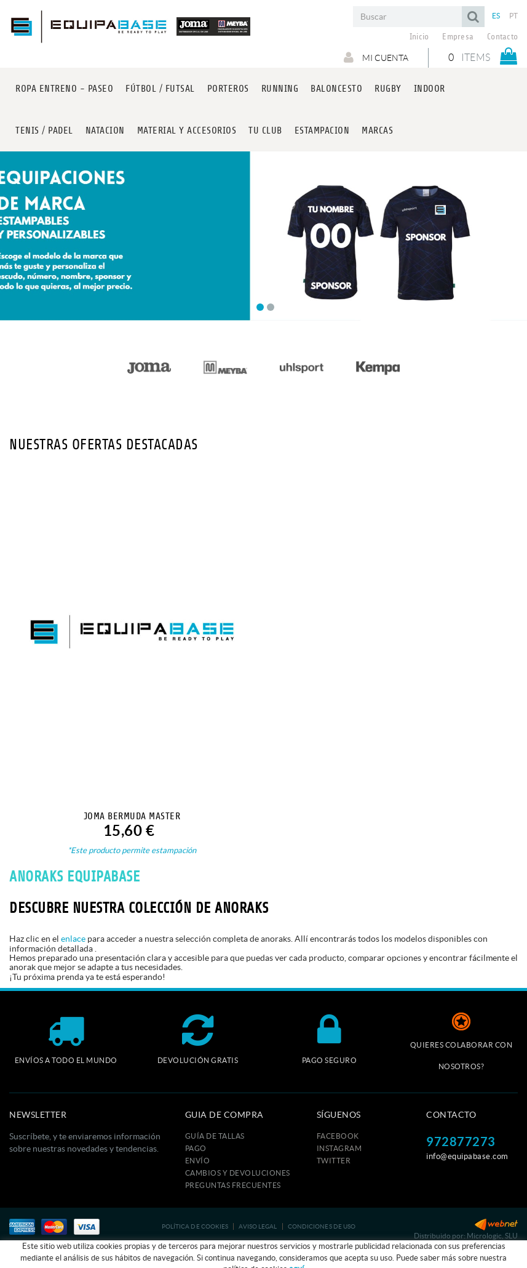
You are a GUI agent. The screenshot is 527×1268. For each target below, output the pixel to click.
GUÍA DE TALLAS (215, 1136)
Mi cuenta (376, 57)
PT (513, 16)
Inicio (419, 37)
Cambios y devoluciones (237, 1173)
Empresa (458, 37)
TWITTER (334, 1161)
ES (496, 16)
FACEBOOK (338, 1136)
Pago (196, 1148)
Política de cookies (195, 1226)
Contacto (502, 37)
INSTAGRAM (339, 1148)
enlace (73, 939)
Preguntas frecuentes (233, 1185)
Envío (197, 1161)
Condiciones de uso (322, 1226)
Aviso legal (258, 1226)
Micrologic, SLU (492, 1236)
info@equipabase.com (467, 1156)
